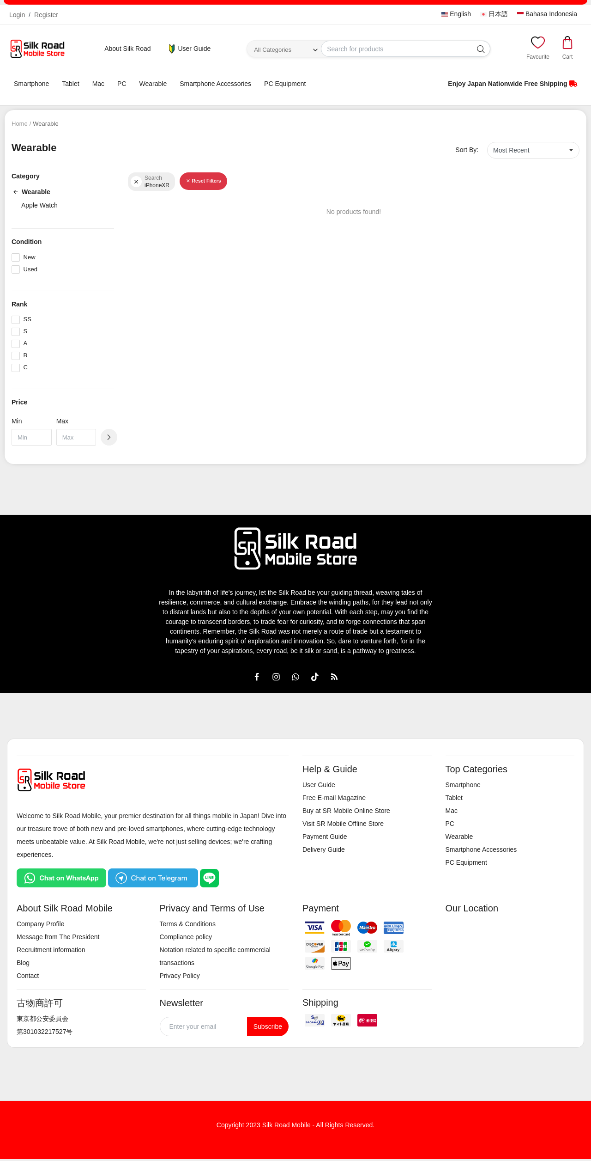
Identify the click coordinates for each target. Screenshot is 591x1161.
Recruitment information (51, 949)
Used (30, 269)
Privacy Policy (180, 975)
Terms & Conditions (188, 924)
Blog (23, 962)
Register (46, 14)
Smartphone (31, 83)
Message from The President (58, 937)
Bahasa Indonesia (547, 14)
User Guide (189, 49)
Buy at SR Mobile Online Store (346, 810)
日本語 (494, 14)
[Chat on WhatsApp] (61, 877)
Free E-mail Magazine (334, 797)
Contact (28, 975)
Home (20, 123)
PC (121, 83)
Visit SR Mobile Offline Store (343, 823)
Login (17, 14)
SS (27, 319)
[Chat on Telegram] (153, 877)
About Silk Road (127, 48)
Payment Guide (324, 836)
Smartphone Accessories (215, 83)
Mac (98, 83)
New (30, 257)
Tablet (70, 83)
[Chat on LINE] (209, 877)
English (456, 14)
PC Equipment (285, 83)
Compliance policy (186, 937)
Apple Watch (39, 205)
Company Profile (41, 924)
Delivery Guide (323, 849)
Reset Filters (203, 180)
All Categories (272, 49)
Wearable (153, 83)
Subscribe (267, 1026)
